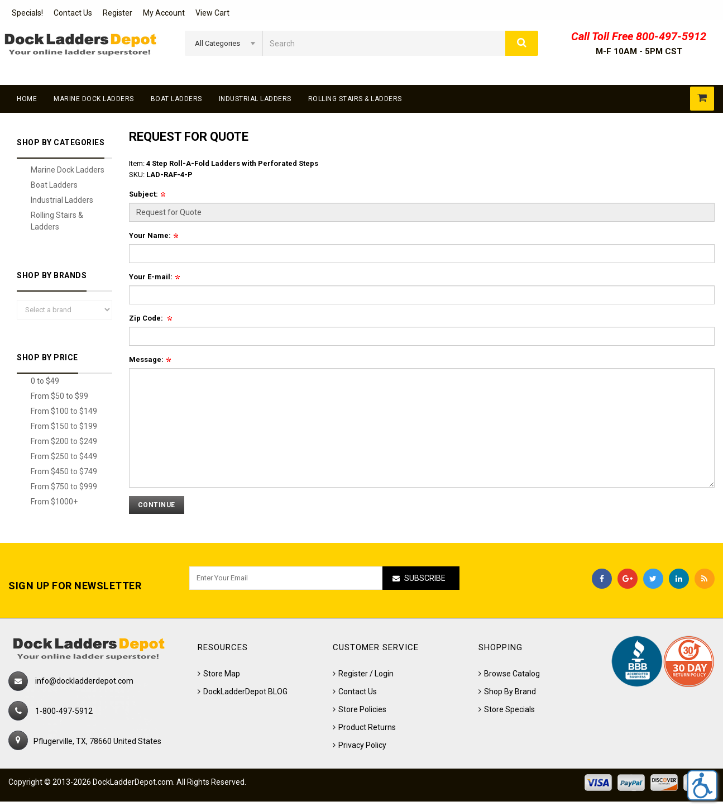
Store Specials (509, 709)
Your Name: (153, 235)
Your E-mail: (154, 277)
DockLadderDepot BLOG (245, 691)
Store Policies (362, 709)
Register (117, 12)
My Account (164, 12)
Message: (150, 359)
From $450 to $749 (64, 471)
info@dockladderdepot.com (84, 680)
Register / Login (366, 673)
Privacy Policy (362, 745)
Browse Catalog (512, 673)
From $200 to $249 (64, 441)
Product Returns (367, 727)
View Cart (212, 12)
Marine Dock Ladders (94, 99)
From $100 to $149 (64, 411)
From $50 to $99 (59, 396)
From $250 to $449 (64, 456)
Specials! (27, 12)
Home (27, 99)
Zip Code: (150, 318)
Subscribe (425, 578)
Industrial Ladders (255, 99)
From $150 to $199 (64, 426)
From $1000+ (54, 501)
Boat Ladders (176, 99)
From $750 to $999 (64, 486)
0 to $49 (45, 380)
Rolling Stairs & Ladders (355, 99)
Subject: (147, 194)
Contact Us (73, 12)
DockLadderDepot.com (133, 782)
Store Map (221, 673)
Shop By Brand (510, 691)
